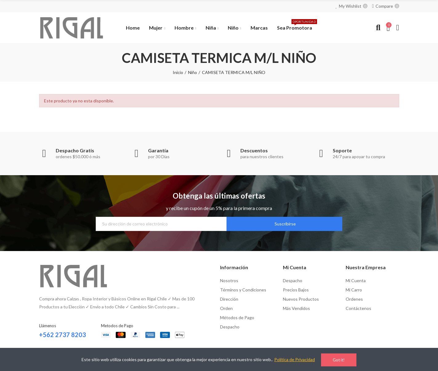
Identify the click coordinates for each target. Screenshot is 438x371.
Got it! (339, 359)
